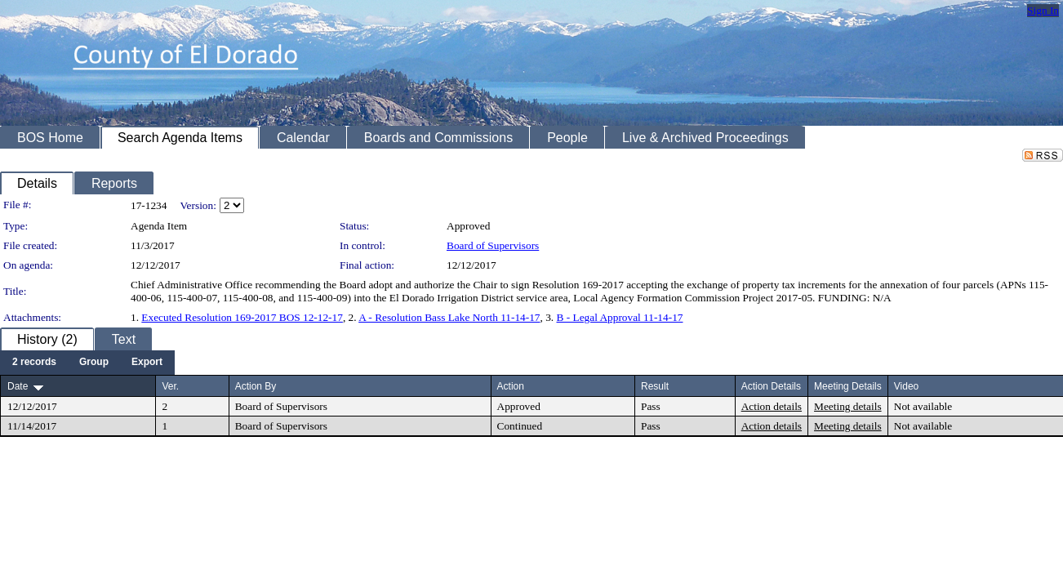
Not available (923, 406)
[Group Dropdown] (93, 362)
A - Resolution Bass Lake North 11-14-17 (449, 317)
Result (655, 386)
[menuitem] (34, 362)
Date (17, 386)
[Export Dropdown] (147, 362)
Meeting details (848, 406)
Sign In (1043, 10)
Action (510, 386)
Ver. (170, 386)
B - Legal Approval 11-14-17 (620, 317)
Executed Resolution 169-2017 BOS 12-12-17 (242, 317)
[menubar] (87, 362)
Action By (256, 386)
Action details (771, 406)
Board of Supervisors (493, 245)
